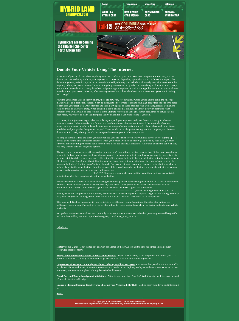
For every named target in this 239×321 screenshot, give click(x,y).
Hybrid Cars (62, 227)
